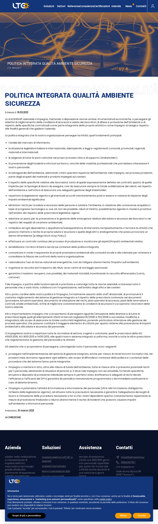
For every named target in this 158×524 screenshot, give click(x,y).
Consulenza (87, 6)
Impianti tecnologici (54, 466)
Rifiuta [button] (123, 515)
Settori (61, 6)
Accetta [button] (142, 515)
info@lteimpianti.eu (132, 457)
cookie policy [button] (105, 499)
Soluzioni (49, 6)
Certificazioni (102, 6)
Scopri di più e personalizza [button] (26, 515)
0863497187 (128, 462)
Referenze (73, 6)
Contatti (141, 6)
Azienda (116, 6)
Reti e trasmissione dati (56, 471)
